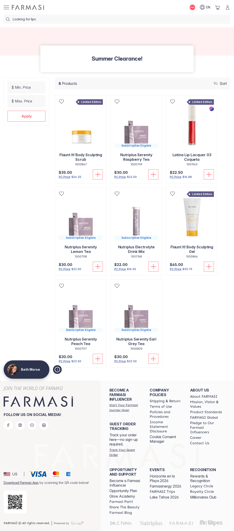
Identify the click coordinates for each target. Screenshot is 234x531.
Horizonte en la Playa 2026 (162, 478)
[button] (26, 116)
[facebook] (8, 425)
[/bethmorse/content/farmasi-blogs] (120, 512)
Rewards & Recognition (200, 478)
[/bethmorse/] (28, 7)
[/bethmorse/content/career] (196, 437)
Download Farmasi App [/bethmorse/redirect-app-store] (21, 483)
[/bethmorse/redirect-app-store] (15, 502)
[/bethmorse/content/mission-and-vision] (206, 404)
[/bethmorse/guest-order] (125, 452)
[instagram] (20, 425)
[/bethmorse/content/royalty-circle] (202, 491)
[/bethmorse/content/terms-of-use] (161, 406)
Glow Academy (122, 496)
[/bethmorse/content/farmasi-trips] (162, 491)
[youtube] (32, 425)
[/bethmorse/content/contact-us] (199, 443)
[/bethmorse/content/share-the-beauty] (124, 507)
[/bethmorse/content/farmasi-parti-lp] (121, 501)
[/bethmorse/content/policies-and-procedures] (166, 414)
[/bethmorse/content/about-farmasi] (204, 396)
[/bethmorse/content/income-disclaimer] (166, 427)
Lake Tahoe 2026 (164, 497)
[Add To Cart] (98, 174)
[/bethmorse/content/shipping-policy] (165, 401)
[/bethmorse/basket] (217, 7)
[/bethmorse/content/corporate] (204, 417)
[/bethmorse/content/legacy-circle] (201, 486)
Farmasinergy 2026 (165, 486)
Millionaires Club (203, 497)
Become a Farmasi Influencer (124, 483)
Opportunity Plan (123, 490)
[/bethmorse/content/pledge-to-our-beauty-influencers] (206, 427)
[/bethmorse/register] (125, 407)
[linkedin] (43, 425)
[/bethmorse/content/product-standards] (206, 412)
